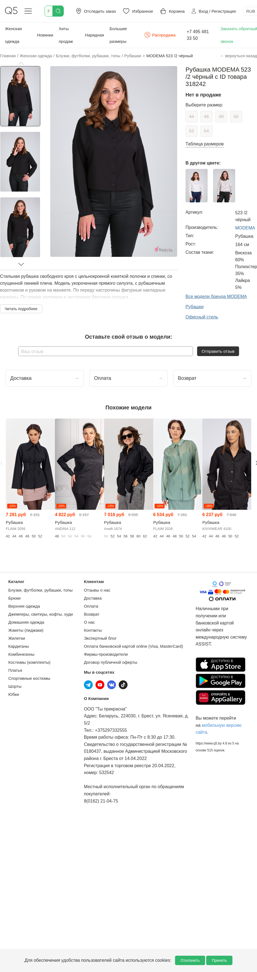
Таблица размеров (205, 144)
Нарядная (94, 35)
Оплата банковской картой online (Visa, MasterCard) (133, 646)
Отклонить (190, 960)
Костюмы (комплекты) (29, 662)
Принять (219, 960)
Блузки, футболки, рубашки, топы (40, 590)
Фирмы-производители (106, 654)
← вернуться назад (238, 55)
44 (191, 116)
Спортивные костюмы (29, 678)
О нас (89, 622)
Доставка (93, 598)
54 (206, 131)
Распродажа (160, 35)
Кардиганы (18, 646)
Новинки (45, 35)
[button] (21, 63)
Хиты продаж (66, 35)
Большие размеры (118, 35)
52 (191, 131)
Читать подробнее (21, 309)
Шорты (15, 686)
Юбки (13, 694)
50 (236, 116)
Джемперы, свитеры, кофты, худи (40, 614)
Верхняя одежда (24, 606)
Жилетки (16, 638)
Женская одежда (13, 35)
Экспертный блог (100, 638)
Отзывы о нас (97, 590)
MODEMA (245, 228)
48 (221, 116)
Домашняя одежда (26, 622)
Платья (15, 670)
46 (206, 116)
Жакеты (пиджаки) (25, 630)
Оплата (91, 606)
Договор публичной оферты (110, 662)
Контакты (93, 630)
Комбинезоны (21, 654)
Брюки (14, 598)
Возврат (91, 614)
